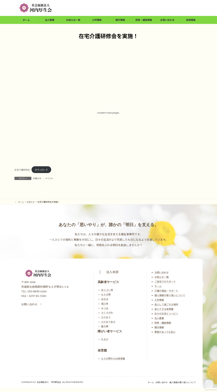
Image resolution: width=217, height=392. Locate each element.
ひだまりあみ (108, 321)
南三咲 (104, 303)
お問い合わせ (161, 272)
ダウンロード (41, 169)
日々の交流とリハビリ (166, 313)
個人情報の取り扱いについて (169, 295)
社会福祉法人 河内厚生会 (49, 382)
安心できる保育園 (163, 309)
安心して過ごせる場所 (166, 304)
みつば (104, 308)
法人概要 (159, 318)
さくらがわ (107, 312)
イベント (49, 178)
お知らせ (37, 178)
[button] (32, 304)
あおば (104, 299)
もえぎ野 (106, 294)
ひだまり (106, 317)
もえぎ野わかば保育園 (113, 358)
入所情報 (159, 299)
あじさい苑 (107, 290)
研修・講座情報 (162, 322)
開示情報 (159, 327)
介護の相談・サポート (166, 290)
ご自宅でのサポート (165, 281)
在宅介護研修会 (22, 169)
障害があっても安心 (164, 331)
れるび (104, 339)
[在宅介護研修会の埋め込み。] (108, 113)
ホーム (158, 286)
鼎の (103, 326)
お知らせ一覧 (161, 277)
